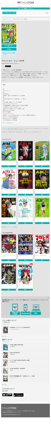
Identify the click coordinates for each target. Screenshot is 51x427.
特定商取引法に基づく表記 (28, 410)
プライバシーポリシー (18, 410)
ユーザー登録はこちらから (25, 8)
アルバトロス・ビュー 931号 (24, 189)
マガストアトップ (7, 19)
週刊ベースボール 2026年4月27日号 (8, 284)
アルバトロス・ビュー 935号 (7, 161)
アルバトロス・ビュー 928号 (24, 218)
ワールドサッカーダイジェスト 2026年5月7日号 (8, 256)
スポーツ (4, 80)
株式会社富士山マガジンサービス (14, 412)
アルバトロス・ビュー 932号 (7, 189)
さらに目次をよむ (8, 123)
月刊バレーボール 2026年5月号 (24, 284)
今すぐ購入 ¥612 (9, 45)
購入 (9, 166)
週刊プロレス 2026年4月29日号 (40, 255)
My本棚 (19, 6)
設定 (31, 6)
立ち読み (9, 49)
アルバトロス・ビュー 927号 (40, 218)
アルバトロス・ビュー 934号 (24, 161)
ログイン (7, 6)
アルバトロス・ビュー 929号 (7, 218)
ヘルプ (43, 6)
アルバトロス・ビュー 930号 (40, 189)
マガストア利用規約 (6, 410)
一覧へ (4, 336)
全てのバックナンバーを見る (9, 227)
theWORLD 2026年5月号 (23, 255)
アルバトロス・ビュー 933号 (40, 161)
